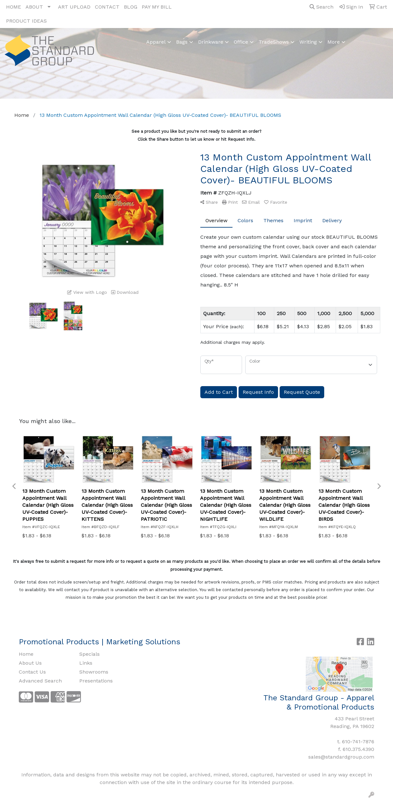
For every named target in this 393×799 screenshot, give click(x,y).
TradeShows (274, 42)
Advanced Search (40, 681)
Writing (308, 42)
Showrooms (93, 672)
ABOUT (34, 7)
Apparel (156, 42)
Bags (182, 42)
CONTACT (107, 7)
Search (321, 7)
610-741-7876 (358, 742)
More (333, 42)
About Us (30, 663)
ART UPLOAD (74, 7)
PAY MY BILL (157, 7)
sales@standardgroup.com (341, 757)
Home (26, 654)
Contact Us (32, 672)
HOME (13, 7)
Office (241, 42)
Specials (89, 654)
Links (85, 663)
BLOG (130, 7)
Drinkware (210, 42)
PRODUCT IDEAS (26, 21)
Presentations (96, 681)
